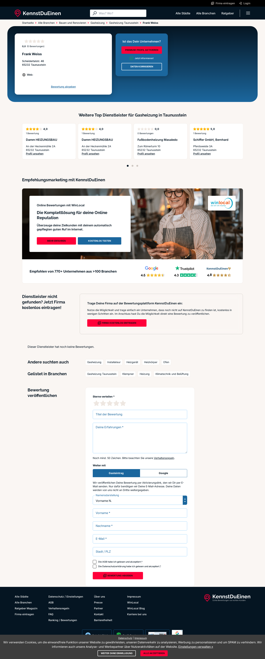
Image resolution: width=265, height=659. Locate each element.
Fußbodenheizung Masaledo (157, 140)
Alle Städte (183, 13)
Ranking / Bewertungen (62, 620)
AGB (104, 561)
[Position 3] (137, 166)
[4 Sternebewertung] (116, 403)
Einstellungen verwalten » (195, 647)
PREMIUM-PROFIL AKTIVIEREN (141, 50)
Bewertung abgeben (63, 86)
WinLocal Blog (136, 608)
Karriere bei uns (137, 614)
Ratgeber (227, 13)
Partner (98, 608)
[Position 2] (132, 166)
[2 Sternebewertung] (103, 403)
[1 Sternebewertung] (96, 403)
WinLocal (133, 602)
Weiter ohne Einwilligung (116, 653)
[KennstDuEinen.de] (38, 13)
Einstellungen (74, 596)
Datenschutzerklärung (114, 566)
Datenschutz (56, 596)
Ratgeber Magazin (26, 608)
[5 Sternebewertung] (123, 403)
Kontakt (98, 614)
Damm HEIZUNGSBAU (41, 140)
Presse (98, 602)
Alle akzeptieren (154, 653)
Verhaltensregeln (164, 458)
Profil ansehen (40, 154)
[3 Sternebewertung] (110, 403)
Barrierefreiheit (103, 620)
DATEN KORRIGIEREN (141, 66)
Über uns (99, 596)
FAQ (50, 614)
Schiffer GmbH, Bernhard (210, 140)
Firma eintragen (24, 614)
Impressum (134, 596)
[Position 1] (128, 166)
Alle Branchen (205, 13)
